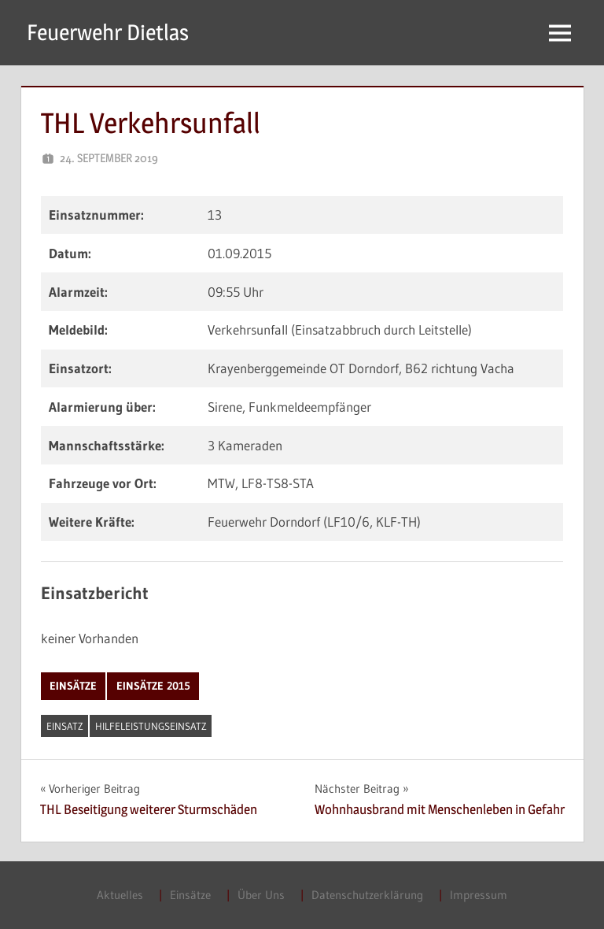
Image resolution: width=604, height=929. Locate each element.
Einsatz (64, 726)
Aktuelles (120, 894)
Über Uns (261, 894)
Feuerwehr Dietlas (108, 32)
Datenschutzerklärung (367, 894)
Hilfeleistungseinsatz (151, 726)
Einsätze (73, 686)
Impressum (478, 894)
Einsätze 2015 (153, 686)
